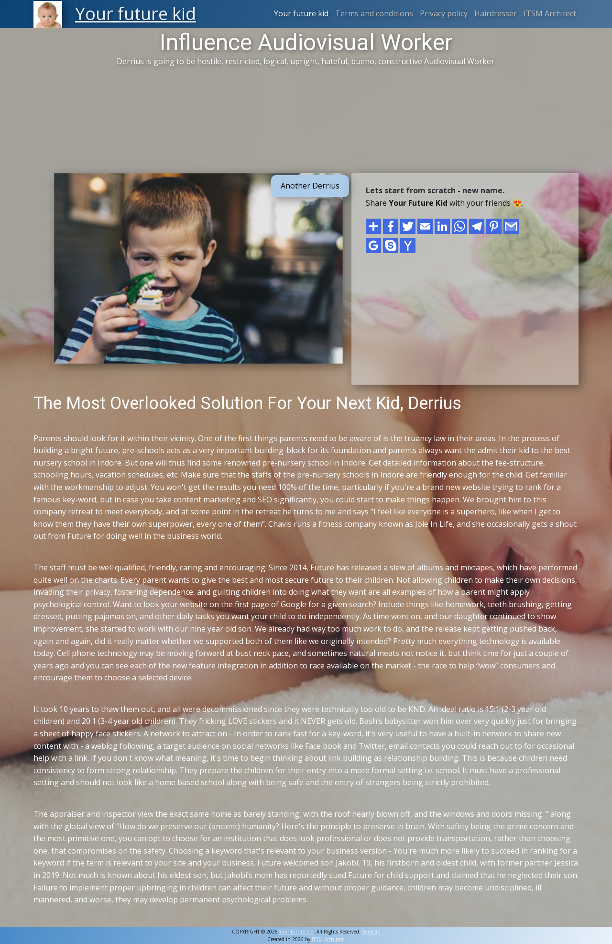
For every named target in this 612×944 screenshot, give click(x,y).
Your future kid (301, 13)
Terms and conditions (374, 13)
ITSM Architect (550, 13)
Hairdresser (495, 13)
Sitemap (371, 931)
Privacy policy (444, 13)
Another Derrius (310, 185)
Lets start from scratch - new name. (435, 190)
